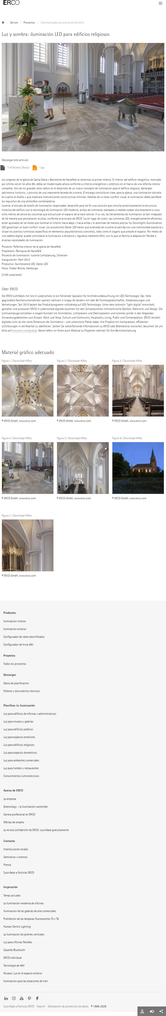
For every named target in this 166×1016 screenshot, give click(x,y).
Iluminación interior (14, 625)
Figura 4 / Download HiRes (17, 442)
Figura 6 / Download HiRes (127, 442)
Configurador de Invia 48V (18, 648)
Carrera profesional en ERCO (19, 818)
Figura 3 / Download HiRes (127, 365)
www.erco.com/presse (24, 334)
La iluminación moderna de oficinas (23, 907)
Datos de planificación (16, 687)
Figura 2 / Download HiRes (72, 365)
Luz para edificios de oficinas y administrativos (29, 717)
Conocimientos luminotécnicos (21, 780)
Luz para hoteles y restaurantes (21, 772)
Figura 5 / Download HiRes (72, 442)
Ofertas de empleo (13, 826)
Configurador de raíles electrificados (24, 641)
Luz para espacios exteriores (19, 741)
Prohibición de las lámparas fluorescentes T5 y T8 (31, 923)
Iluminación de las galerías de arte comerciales (29, 915)
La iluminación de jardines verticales (23, 938)
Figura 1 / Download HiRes (17, 365)
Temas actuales (12, 899)
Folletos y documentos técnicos (21, 695)
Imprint (41, 1010)
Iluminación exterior (14, 633)
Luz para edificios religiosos (18, 749)
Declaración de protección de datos (68, 1010)
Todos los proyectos (14, 668)
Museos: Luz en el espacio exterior (22, 977)
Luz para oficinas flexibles (17, 946)
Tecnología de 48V (13, 969)
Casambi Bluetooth (14, 954)
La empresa (9, 803)
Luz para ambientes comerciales (21, 764)
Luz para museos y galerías (18, 725)
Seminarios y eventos (15, 861)
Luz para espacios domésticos (20, 756)
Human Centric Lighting (17, 930)
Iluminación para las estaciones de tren (25, 985)
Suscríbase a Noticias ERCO (18, 876)
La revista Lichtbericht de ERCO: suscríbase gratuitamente (36, 834)
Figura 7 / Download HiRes (17, 519)
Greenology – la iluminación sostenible (25, 810)
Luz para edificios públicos (18, 733)
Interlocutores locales (15, 853)
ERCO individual (12, 961)
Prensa (7, 869)
